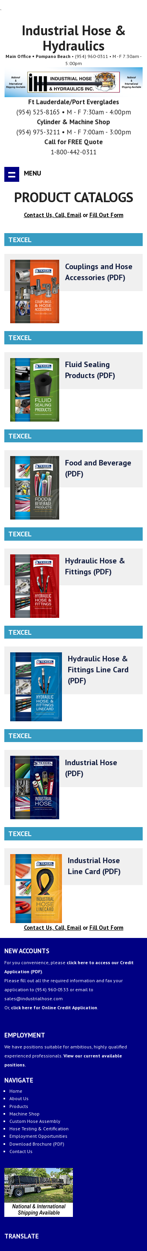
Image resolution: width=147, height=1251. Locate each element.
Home (15, 1091)
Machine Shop (24, 1114)
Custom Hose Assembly (34, 1121)
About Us (19, 1098)
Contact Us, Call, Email (52, 215)
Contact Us (21, 1151)
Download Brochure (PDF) (36, 1144)
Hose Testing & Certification (39, 1129)
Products (18, 1106)
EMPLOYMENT (24, 1035)
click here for (54, 1007)
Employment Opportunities (38, 1136)
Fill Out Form (106, 215)
